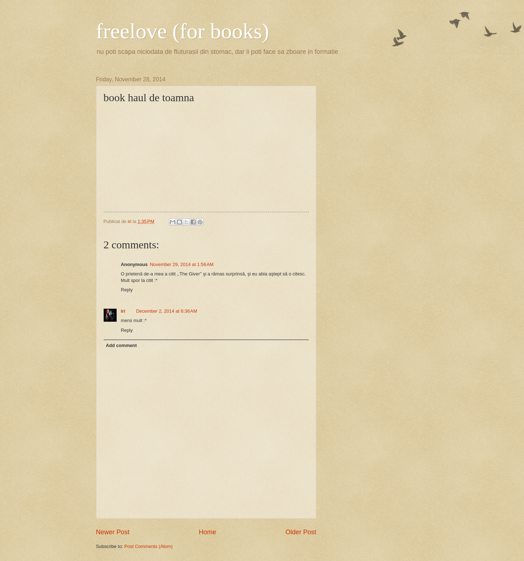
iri (123, 311)
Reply (127, 289)
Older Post (300, 532)
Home (207, 532)
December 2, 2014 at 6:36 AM (166, 311)
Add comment (121, 345)
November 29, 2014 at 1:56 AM (181, 264)
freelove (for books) (182, 31)
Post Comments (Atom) (148, 546)
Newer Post (113, 532)
